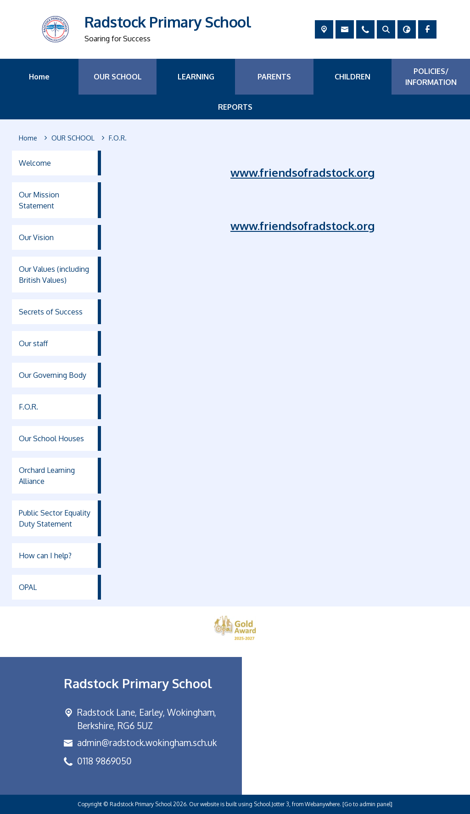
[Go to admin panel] (367, 804)
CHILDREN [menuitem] (352, 76)
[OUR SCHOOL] (73, 138)
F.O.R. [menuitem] (28, 406)
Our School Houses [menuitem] (51, 438)
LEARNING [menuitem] (196, 76)
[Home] (28, 138)
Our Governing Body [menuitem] (52, 375)
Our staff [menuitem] (33, 343)
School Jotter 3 (271, 804)
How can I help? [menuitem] (45, 555)
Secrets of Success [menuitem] (51, 311)
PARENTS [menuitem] (274, 76)
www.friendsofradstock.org (302, 172)
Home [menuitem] (39, 76)
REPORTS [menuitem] (235, 107)
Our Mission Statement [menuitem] (39, 200)
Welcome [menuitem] (35, 163)
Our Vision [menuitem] (36, 237)
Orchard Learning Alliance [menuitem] (47, 476)
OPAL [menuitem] (28, 587)
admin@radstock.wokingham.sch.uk (147, 742)
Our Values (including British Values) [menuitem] (54, 274)
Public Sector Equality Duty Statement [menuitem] (54, 518)
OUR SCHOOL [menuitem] (118, 76)
